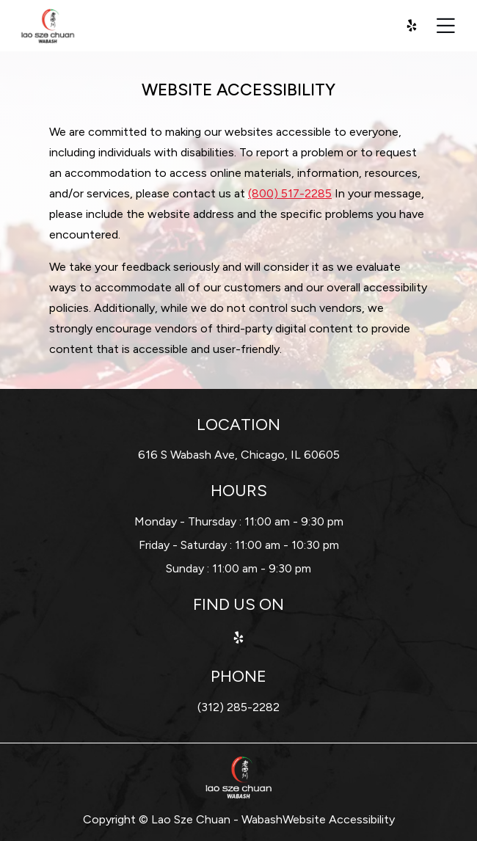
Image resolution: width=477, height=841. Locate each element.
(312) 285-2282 (238, 707)
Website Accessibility (339, 819)
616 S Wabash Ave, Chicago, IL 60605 (239, 455)
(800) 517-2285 (290, 193)
